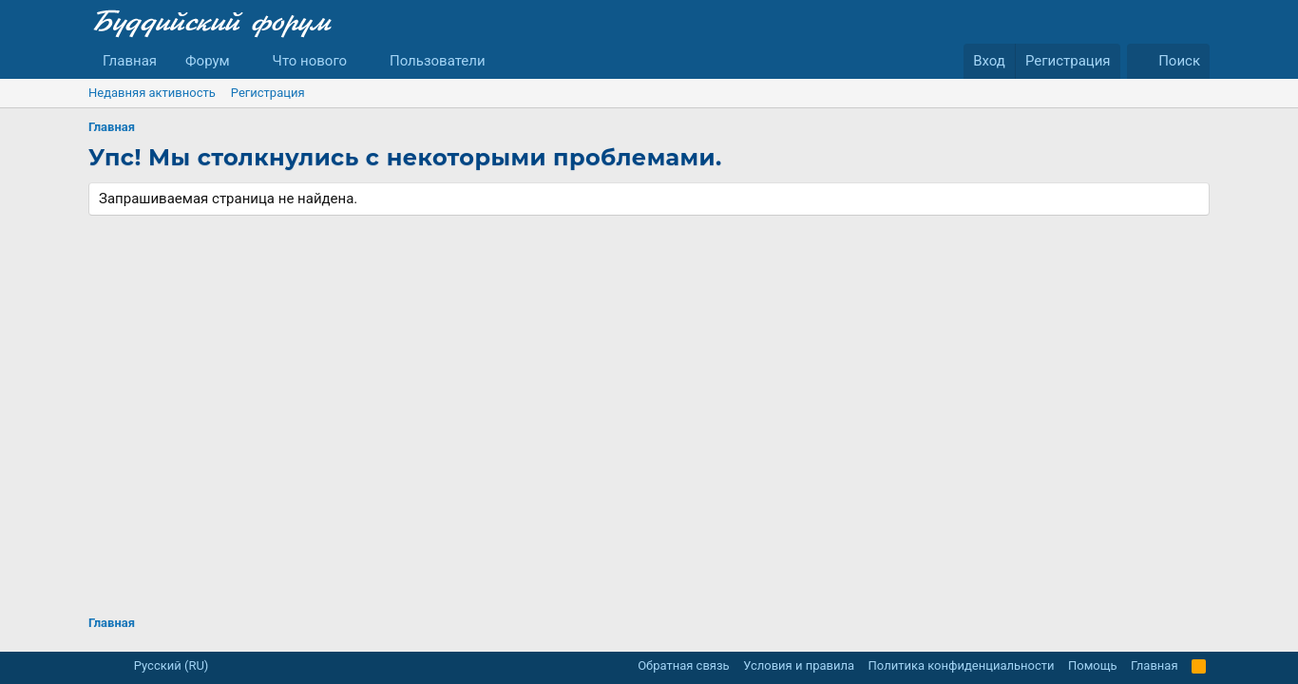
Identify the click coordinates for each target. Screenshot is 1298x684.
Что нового (310, 60)
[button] (245, 61)
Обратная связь (684, 665)
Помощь (1092, 665)
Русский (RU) (164, 665)
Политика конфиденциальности (962, 665)
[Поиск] (1168, 61)
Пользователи (438, 60)
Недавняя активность (152, 93)
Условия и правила (798, 665)
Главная (130, 60)
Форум (207, 60)
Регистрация (268, 93)
